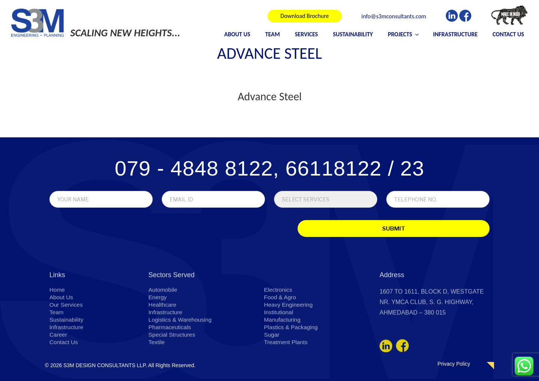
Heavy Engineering (289, 339)
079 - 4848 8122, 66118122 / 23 (269, 168)
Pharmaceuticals (171, 362)
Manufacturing (283, 354)
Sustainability (353, 34)
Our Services (66, 339)
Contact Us (508, 34)
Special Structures (173, 369)
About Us (237, 34)
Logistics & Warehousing (181, 354)
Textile (157, 377)
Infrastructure (455, 34)
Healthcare (163, 339)
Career (58, 369)
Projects (404, 34)
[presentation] (102, 229)
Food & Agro (280, 332)
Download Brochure (304, 15)
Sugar (272, 369)
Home (57, 324)
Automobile (164, 324)
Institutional (279, 347)
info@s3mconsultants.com (394, 16)
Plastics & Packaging (292, 362)
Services (306, 34)
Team (272, 34)
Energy (158, 332)
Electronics (278, 324)
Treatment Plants (286, 377)
